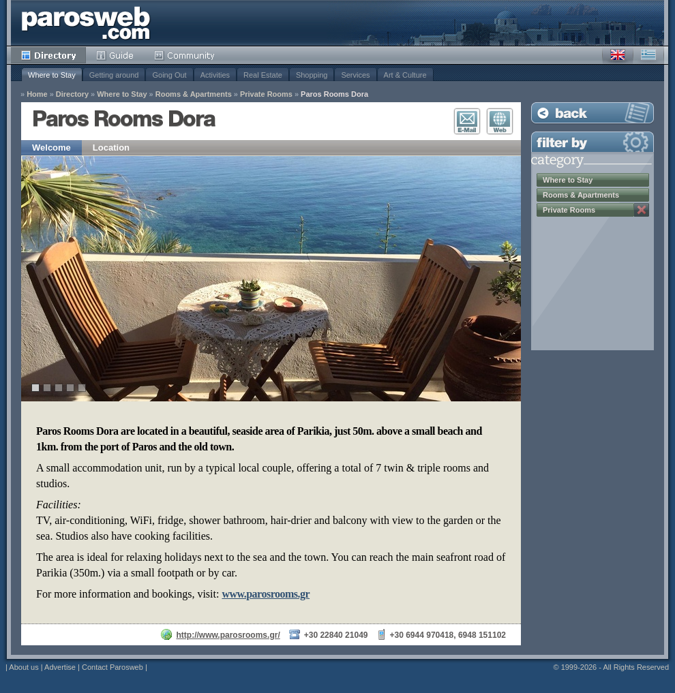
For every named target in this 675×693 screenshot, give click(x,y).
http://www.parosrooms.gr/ (228, 635)
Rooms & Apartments (193, 94)
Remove (641, 210)
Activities (215, 75)
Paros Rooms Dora (334, 94)
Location (111, 147)
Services (355, 75)
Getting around (114, 75)
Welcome (51, 147)
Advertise (60, 667)
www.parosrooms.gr (266, 594)
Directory (48, 55)
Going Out (169, 75)
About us (23, 667)
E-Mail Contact (467, 121)
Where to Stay (52, 75)
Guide (115, 55)
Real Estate (262, 75)
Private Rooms (266, 94)
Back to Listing (592, 112)
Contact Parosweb (112, 667)
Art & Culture (405, 75)
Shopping (312, 75)
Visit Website (499, 121)
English (618, 55)
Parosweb (86, 23)
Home (37, 94)
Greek (648, 55)
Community (185, 55)
